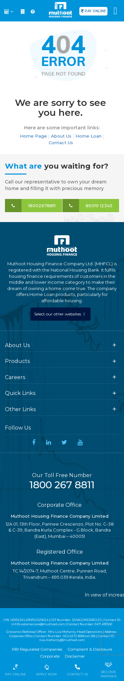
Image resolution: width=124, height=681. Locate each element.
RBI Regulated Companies (37, 649)
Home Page (33, 136)
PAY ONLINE (95, 11)
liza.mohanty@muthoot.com (62, 640)
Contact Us (61, 142)
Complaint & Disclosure (89, 649)
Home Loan (88, 136)
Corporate (50, 656)
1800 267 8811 (62, 485)
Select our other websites (58, 313)
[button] (10, 11)
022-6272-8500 (74, 636)
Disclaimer (75, 656)
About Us (61, 136)
